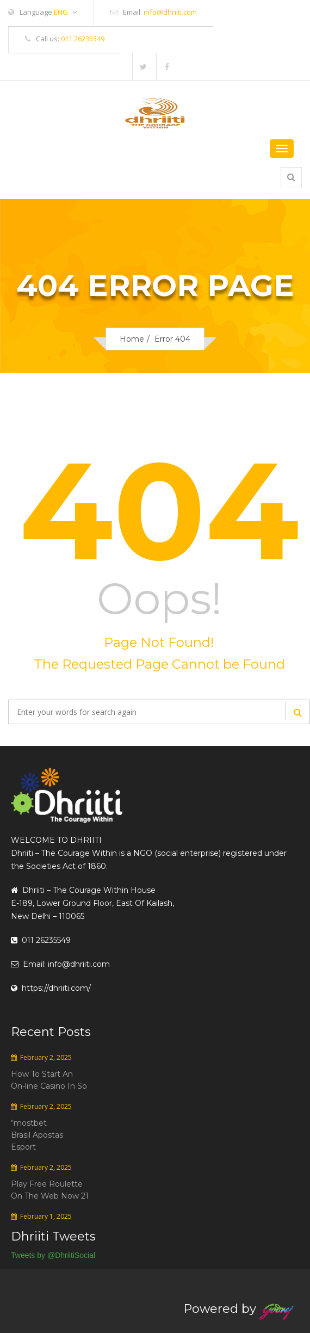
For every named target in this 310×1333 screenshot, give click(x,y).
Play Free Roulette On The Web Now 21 (50, 1190)
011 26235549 (82, 39)
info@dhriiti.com (170, 12)
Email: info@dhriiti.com (60, 964)
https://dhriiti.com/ (51, 988)
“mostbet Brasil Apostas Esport (37, 1135)
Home (132, 339)
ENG (65, 12)
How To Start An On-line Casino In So (49, 1080)
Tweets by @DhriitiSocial (53, 1255)
